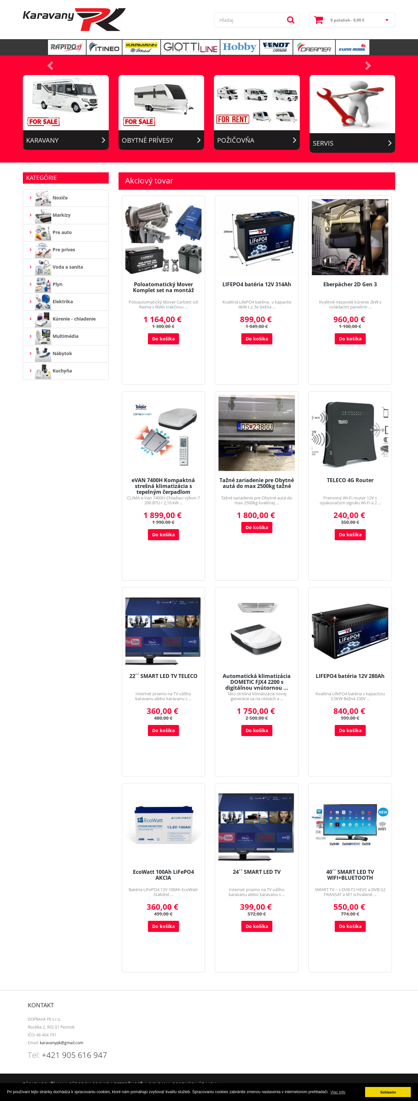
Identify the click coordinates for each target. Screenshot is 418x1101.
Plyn (45, 284)
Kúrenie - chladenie (62, 319)
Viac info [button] (338, 1092)
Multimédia (53, 336)
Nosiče (48, 198)
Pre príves (51, 250)
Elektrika (50, 302)
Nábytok (50, 354)
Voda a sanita (55, 267)
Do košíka (163, 339)
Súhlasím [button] (388, 1092)
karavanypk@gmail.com (61, 1042)
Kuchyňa (50, 371)
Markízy (49, 215)
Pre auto (50, 233)
